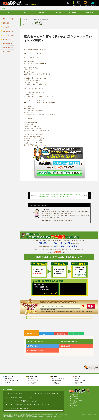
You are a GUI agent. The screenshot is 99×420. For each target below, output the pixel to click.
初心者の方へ (73, 13)
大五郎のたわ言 (9, 382)
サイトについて (89, 13)
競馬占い (77, 378)
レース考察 (31, 384)
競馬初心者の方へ (56, 380)
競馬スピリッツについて (58, 378)
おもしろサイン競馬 (80, 380)
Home (3, 8)
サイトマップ (75, 405)
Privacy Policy (32, 417)
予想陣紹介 (54, 382)
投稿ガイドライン (76, 403)
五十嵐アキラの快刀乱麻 (11, 380)
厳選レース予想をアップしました (23, 397)
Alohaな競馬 (8, 378)
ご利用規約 (74, 402)
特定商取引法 (75, 396)
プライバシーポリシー (77, 400)
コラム (26, 13)
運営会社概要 (75, 395)
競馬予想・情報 (32, 376)
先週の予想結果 (32, 382)
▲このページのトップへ (91, 367)
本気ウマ (77, 384)
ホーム (10, 13)
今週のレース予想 (33, 380)
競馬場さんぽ (78, 382)
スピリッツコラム (10, 376)
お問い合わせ (75, 398)
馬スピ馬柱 (31, 378)
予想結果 (41, 13)
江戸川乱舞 (45, 209)
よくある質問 (57, 13)
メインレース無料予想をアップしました (25, 401)
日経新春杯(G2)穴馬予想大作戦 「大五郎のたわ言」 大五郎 (31, 404)
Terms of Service (42, 417)
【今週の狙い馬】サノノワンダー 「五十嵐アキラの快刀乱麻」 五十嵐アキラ (36, 393)
